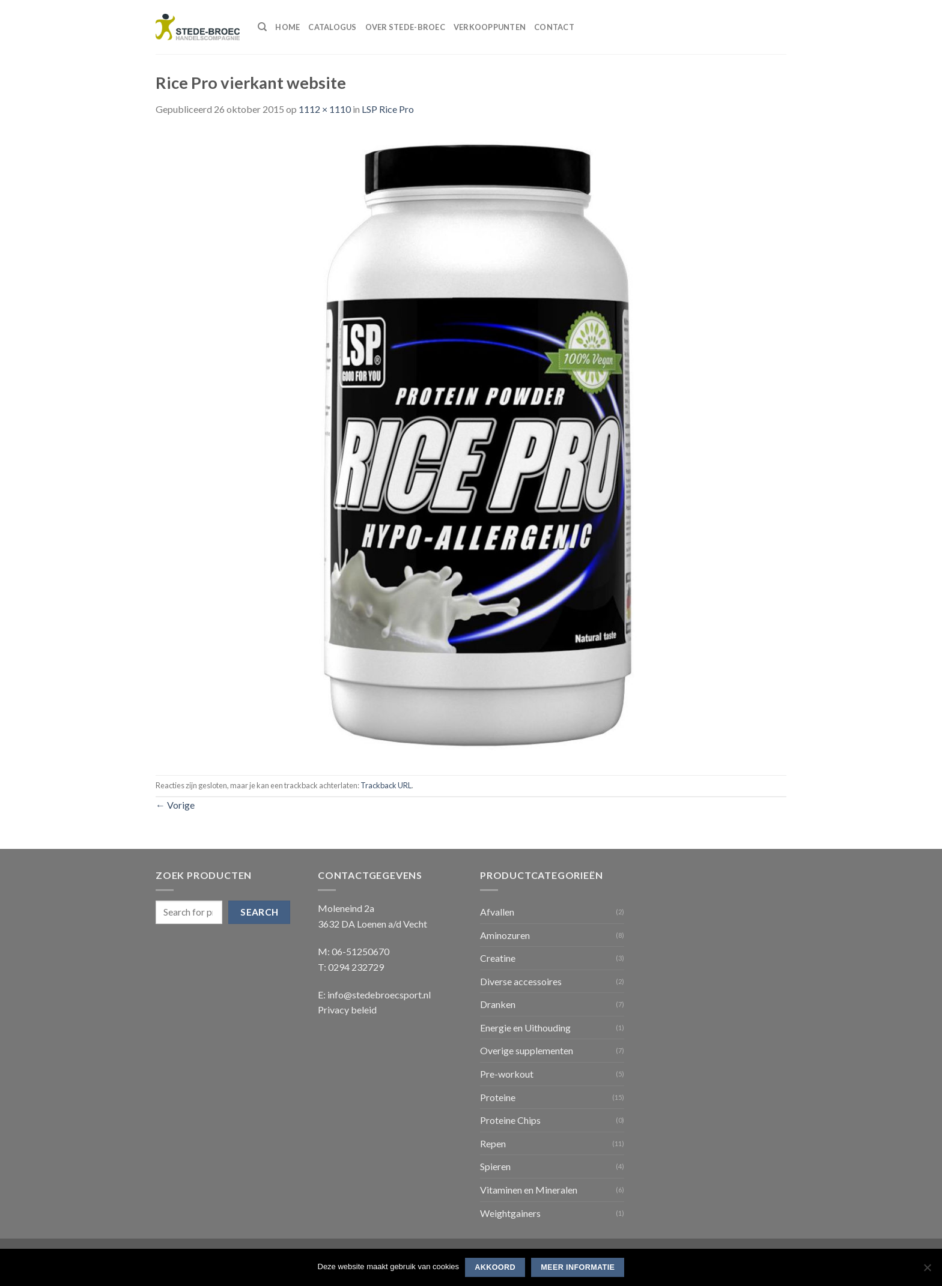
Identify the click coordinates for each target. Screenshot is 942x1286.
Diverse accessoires (521, 981)
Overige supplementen (526, 1050)
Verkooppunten (490, 27)
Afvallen (497, 911)
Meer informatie (578, 1267)
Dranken (497, 1004)
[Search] (262, 27)
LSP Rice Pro (388, 109)
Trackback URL (386, 785)
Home (287, 27)
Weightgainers (510, 1213)
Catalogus (332, 27)
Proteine (497, 1097)
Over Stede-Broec (405, 27)
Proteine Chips (510, 1120)
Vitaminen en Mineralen (528, 1189)
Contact (554, 27)
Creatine (497, 958)
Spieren (495, 1166)
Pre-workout (506, 1073)
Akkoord (495, 1267)
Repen (493, 1143)
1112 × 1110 (325, 109)
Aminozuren (505, 935)
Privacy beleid (347, 1009)
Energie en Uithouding (525, 1027)
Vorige (175, 805)
